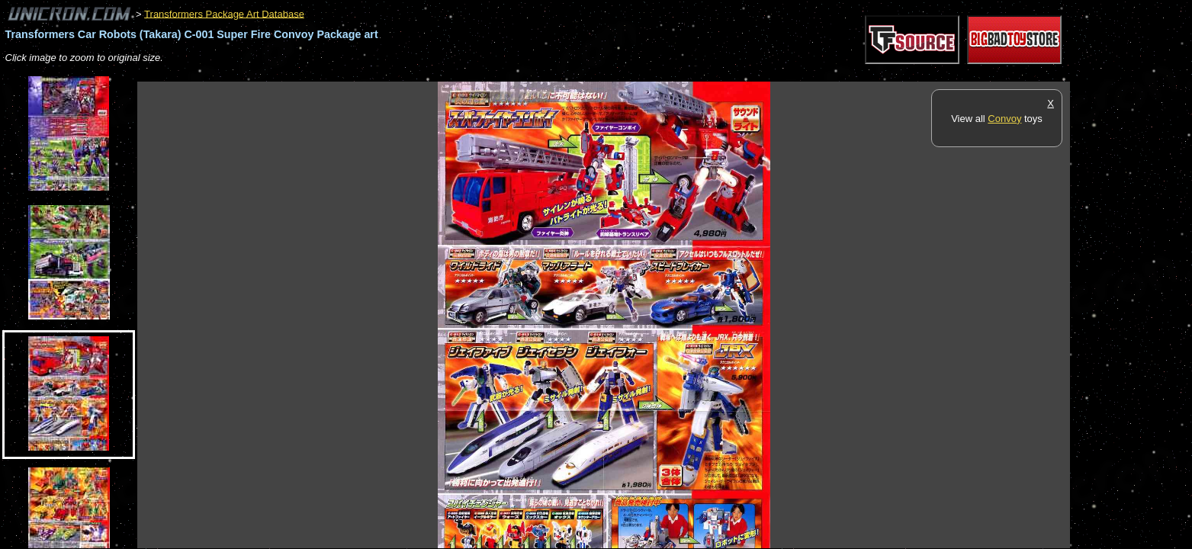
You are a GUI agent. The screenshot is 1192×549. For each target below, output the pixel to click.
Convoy (1004, 118)
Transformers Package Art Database (224, 13)
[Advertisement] (414, 73)
